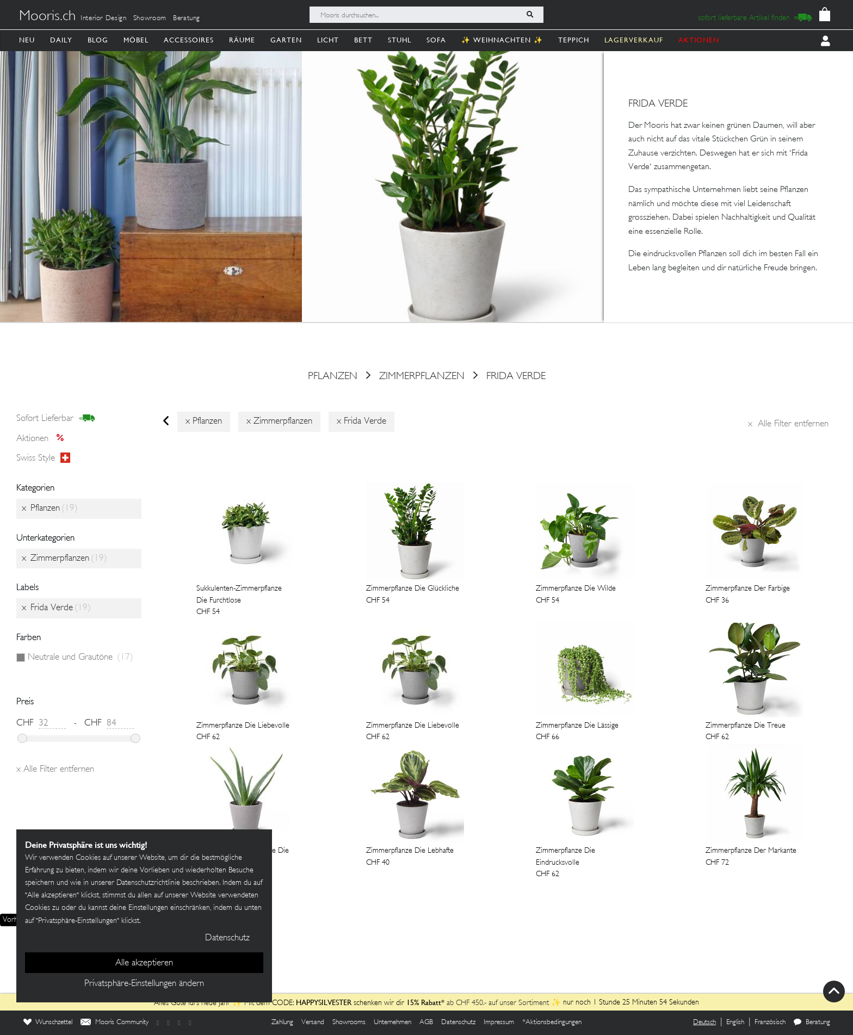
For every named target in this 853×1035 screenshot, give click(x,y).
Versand (312, 1022)
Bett (363, 40)
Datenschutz (458, 1022)
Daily (61, 40)
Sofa (436, 40)
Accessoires (189, 40)
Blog (98, 40)
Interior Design (104, 18)
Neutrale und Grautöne (80, 657)
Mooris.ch (47, 17)
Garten (286, 40)
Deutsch (704, 1022)
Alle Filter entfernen (788, 424)
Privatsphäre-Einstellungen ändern (144, 984)
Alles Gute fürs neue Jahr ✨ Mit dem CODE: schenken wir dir (280, 1003)
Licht (328, 40)
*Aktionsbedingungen (552, 1022)
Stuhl (399, 40)
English (735, 1022)
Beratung (186, 18)
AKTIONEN (698, 40)
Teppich (573, 40)
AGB (426, 1022)
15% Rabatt (423, 1002)
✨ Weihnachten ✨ (502, 40)
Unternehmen (392, 1022)
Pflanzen (332, 376)
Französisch (770, 1022)
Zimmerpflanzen (422, 376)
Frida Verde (516, 376)
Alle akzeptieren (144, 963)
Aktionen (43, 439)
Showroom (149, 18)
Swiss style (43, 458)
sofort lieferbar (55, 418)
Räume (242, 40)
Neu (27, 40)
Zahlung (282, 1022)
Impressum (499, 1022)
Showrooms (349, 1022)
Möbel (136, 40)
